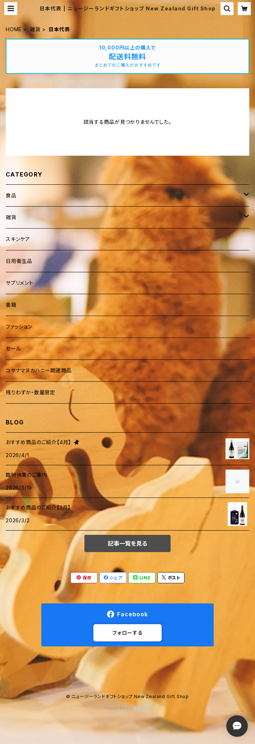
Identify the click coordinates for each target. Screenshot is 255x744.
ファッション (19, 327)
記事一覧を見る (127, 543)
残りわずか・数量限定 (30, 392)
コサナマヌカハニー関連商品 (38, 370)
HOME (14, 29)
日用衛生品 (19, 261)
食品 (11, 195)
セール (13, 348)
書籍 (11, 305)
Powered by (127, 708)
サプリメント (19, 283)
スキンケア (18, 239)
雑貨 (35, 29)
